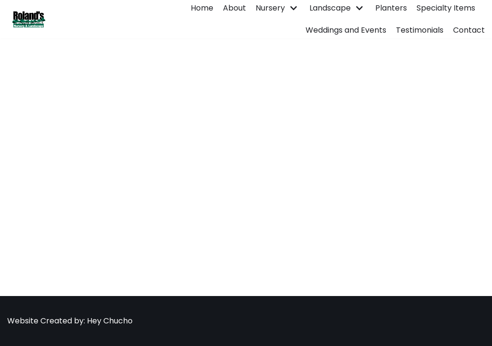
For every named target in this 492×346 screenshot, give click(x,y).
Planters (391, 7)
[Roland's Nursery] (27, 19)
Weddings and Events (346, 30)
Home (202, 7)
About (234, 7)
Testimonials (419, 30)
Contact (469, 30)
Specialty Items (446, 7)
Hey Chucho (109, 320)
